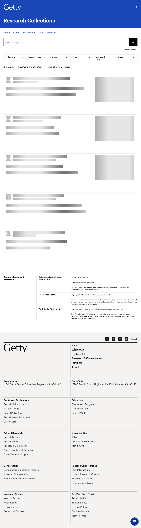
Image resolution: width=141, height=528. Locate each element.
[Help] (42, 32)
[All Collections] (29, 32)
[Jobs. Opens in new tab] (74, 437)
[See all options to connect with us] (134, 339)
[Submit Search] (133, 42)
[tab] (15, 58)
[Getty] (12, 7)
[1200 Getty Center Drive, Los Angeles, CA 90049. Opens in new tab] (32, 384)
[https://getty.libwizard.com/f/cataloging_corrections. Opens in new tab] (93, 295)
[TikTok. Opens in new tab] (126, 339)
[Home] (7, 32)
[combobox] (66, 42)
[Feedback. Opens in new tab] (52, 32)
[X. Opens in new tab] (113, 339)
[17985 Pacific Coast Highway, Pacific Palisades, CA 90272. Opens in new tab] (104, 386)
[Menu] (134, 521)
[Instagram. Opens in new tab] (120, 339)
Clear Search (130, 49)
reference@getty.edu (85, 282)
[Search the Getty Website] (136, 7)
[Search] (15, 32)
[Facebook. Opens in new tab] (107, 339)
